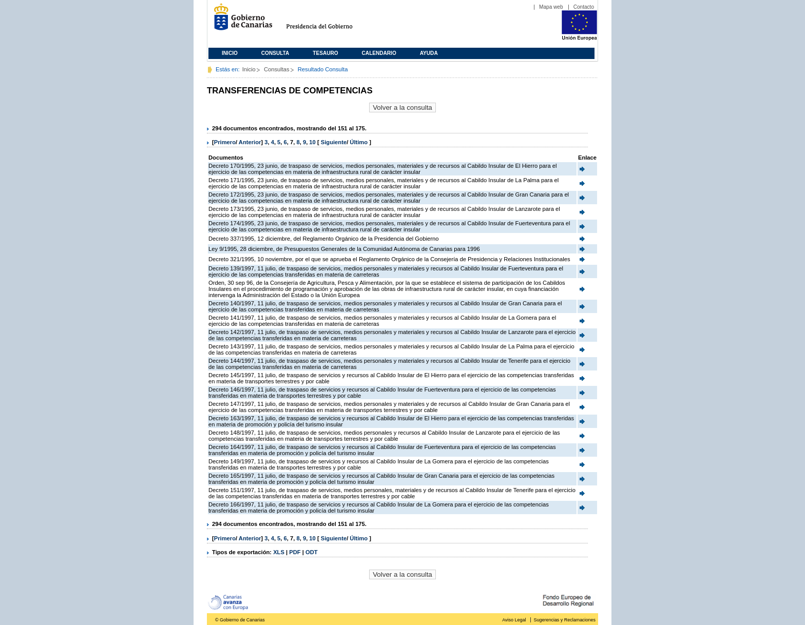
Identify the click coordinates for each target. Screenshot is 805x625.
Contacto (583, 7)
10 (312, 142)
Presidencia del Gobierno (329, 21)
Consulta (275, 53)
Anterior (250, 142)
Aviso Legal (514, 619)
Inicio (230, 53)
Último (359, 142)
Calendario (379, 53)
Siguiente (334, 142)
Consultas (277, 69)
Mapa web (551, 7)
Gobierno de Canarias (240, 21)
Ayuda (429, 53)
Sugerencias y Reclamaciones (565, 619)
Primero (225, 142)
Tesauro (325, 53)
